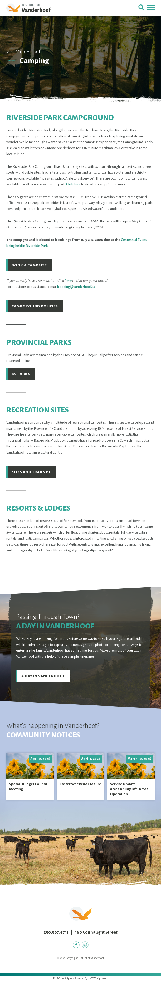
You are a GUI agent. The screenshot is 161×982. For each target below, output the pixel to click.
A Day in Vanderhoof (43, 677)
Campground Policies (35, 307)
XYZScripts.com (99, 979)
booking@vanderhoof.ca (76, 287)
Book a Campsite (29, 265)
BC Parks (21, 374)
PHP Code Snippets (63, 979)
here (67, 281)
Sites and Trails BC (31, 473)
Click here (73, 184)
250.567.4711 (56, 934)
